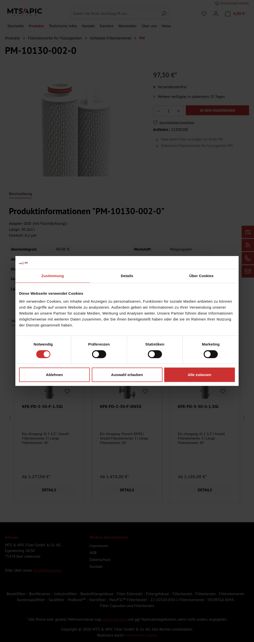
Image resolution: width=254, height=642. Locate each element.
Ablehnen (54, 375)
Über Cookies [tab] (201, 276)
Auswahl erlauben (127, 375)
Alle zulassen (199, 375)
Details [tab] (127, 276)
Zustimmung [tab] (52, 276)
